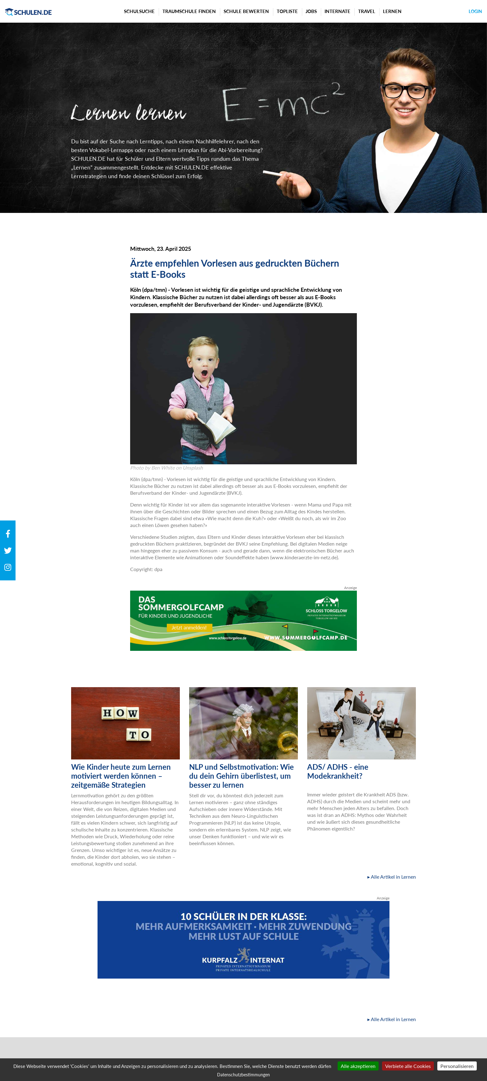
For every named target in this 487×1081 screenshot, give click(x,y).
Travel (366, 11)
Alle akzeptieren (358, 1066)
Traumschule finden (189, 11)
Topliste (287, 11)
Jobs (311, 11)
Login (475, 11)
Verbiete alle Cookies (408, 1066)
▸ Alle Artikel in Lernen (391, 877)
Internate (337, 11)
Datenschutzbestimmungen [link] (243, 1074)
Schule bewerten (246, 11)
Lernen (392, 11)
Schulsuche (139, 11)
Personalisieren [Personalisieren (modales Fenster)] (457, 1066)
